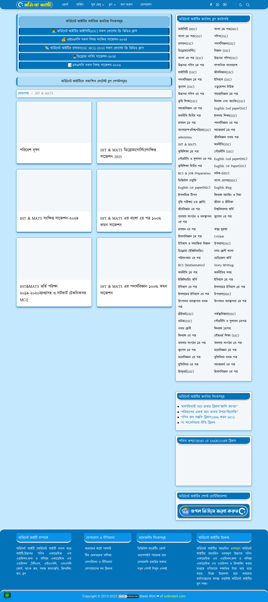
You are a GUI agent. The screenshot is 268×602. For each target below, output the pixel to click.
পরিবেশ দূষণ (29, 150)
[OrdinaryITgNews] (213, 510)
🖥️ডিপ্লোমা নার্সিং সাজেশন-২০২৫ (94, 56)
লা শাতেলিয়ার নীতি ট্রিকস (198, 422)
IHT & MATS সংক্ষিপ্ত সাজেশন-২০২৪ (49, 218)
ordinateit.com (175, 596)
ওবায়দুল (235, 548)
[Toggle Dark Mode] (240, 4)
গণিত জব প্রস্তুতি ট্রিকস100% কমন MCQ (207, 417)
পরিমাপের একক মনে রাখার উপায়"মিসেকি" (209, 412)
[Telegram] (231, 5)
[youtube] (224, 5)
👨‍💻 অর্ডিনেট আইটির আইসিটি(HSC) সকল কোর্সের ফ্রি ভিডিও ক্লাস (94, 31)
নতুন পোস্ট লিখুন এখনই (152, 568)
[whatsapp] (217, 5)
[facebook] (210, 5)
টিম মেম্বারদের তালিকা (98, 555)
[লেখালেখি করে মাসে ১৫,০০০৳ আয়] (94, 65)
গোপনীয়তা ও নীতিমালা (98, 562)
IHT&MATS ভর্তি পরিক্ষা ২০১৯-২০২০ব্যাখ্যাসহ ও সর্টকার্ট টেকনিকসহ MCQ (53, 293)
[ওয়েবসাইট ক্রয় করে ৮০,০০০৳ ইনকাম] (94, 39)
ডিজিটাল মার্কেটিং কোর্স (151, 548)
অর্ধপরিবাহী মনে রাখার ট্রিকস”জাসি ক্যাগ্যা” (209, 406)
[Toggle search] (248, 5)
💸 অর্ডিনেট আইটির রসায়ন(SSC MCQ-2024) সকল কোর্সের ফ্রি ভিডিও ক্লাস (94, 48)
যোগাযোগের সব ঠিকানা (98, 568)
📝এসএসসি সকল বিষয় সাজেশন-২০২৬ (94, 65)
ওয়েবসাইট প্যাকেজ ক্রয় (152, 555)
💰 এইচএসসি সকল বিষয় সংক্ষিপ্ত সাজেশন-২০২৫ (94, 39)
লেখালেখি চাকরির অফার (152, 562)
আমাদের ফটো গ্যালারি (98, 548)
